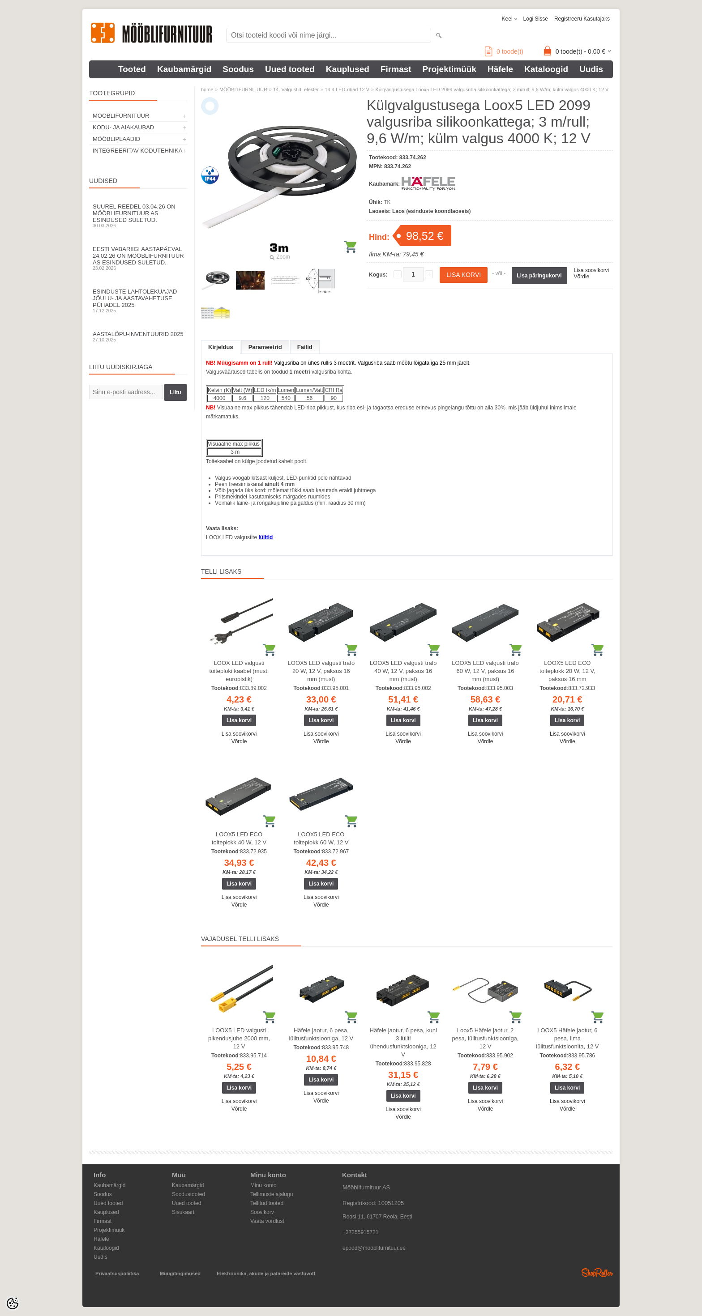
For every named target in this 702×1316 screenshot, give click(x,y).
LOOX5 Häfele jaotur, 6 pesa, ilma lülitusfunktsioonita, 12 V (567, 1038)
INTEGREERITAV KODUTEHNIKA (137, 150)
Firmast (396, 69)
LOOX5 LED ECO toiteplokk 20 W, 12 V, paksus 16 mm (567, 671)
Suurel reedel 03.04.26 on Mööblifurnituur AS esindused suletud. (138, 215)
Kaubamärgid (184, 69)
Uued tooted (290, 69)
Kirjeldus (220, 347)
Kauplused (347, 69)
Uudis (591, 69)
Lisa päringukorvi (539, 276)
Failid (304, 347)
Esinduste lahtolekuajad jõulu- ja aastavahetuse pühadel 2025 (138, 300)
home (207, 89)
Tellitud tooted (266, 1203)
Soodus (238, 69)
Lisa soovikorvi (591, 270)
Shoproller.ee (597, 1272)
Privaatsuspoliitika (117, 1273)
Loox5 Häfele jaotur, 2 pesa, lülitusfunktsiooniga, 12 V (485, 1038)
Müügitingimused (180, 1273)
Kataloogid (546, 69)
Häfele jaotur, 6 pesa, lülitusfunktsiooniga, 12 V (321, 1034)
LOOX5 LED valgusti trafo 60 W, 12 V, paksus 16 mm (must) (485, 671)
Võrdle (582, 276)
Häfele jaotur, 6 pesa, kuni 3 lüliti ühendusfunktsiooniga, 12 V (403, 1042)
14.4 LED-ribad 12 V (347, 89)
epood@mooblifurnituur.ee (374, 1248)
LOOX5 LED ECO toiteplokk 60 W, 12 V (321, 838)
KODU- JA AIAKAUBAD (123, 127)
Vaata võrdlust (267, 1221)
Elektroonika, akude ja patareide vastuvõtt (266, 1273)
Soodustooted (188, 1194)
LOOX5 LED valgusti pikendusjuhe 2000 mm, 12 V (239, 1038)
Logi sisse (535, 19)
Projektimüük (449, 69)
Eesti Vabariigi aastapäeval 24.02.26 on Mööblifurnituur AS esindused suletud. (138, 258)
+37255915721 (360, 1232)
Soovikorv (262, 1212)
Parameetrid (265, 347)
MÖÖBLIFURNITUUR (121, 115)
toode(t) (504, 51)
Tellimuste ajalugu (271, 1194)
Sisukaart (183, 1212)
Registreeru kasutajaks (582, 19)
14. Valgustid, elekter (296, 89)
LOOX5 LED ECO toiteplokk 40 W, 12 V (239, 838)
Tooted (132, 69)
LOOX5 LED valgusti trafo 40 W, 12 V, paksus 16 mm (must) (403, 671)
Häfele (500, 69)
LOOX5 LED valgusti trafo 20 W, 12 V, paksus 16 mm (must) (321, 671)
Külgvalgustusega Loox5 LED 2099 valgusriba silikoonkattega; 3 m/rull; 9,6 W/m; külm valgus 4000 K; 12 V (491, 89)
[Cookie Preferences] (12, 1303)
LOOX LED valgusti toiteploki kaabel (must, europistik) (239, 671)
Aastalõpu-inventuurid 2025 (138, 336)
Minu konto (263, 1185)
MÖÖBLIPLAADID (116, 139)
